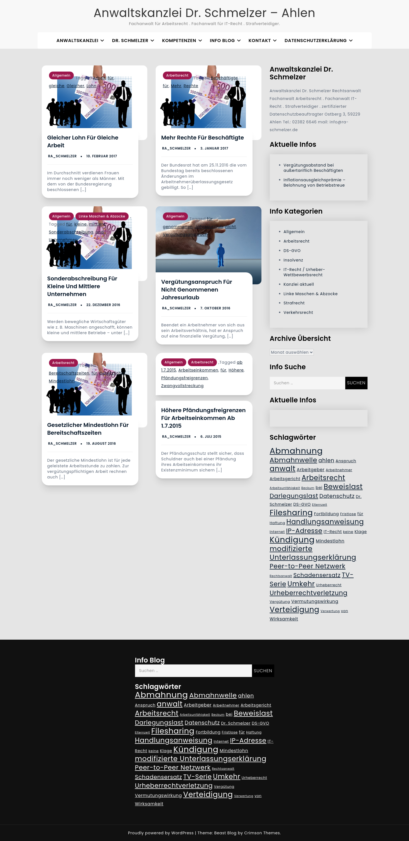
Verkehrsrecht (298, 312)
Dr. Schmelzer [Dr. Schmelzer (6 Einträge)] (236, 723)
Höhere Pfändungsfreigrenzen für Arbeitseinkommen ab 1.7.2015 (203, 418)
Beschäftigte (224, 78)
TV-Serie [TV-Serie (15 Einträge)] (197, 776)
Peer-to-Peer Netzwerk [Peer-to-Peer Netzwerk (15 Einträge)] (308, 566)
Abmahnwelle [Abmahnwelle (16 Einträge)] (293, 459)
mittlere (97, 224)
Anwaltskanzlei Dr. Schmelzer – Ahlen (204, 13)
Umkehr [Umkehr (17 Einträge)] (301, 584)
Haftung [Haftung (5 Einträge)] (277, 522)
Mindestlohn (62, 381)
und (99, 232)
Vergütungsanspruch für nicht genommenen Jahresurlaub (196, 289)
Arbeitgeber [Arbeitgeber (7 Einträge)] (311, 470)
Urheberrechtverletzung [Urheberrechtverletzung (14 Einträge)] (309, 592)
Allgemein (61, 75)
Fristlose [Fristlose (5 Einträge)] (348, 514)
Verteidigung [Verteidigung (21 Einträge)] (295, 609)
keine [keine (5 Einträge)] (348, 531)
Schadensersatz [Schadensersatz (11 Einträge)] (317, 575)
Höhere (236, 370)
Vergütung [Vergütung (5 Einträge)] (280, 601)
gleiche (57, 86)
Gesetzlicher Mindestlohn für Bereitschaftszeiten (88, 429)
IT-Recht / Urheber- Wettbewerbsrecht (304, 272)
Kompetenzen (179, 40)
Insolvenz (293, 260)
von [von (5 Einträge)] (344, 610)
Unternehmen (63, 240)
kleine (80, 224)
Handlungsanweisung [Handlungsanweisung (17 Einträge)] (325, 522)
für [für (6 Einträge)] (360, 514)
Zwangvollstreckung (182, 385)
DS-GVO (292, 250)
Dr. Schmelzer (130, 40)
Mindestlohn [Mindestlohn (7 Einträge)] (330, 541)
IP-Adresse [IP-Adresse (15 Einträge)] (304, 530)
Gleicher (75, 86)
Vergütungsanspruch (185, 234)
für (111, 78)
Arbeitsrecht (177, 75)
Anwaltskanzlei (78, 40)
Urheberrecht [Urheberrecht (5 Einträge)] (329, 585)
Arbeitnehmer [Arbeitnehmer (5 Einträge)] (339, 470)
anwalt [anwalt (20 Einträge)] (283, 469)
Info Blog (222, 40)
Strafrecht (294, 303)
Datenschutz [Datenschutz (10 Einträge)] (336, 496)
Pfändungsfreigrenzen (184, 378)
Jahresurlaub (209, 226)
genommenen (178, 226)
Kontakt (260, 40)
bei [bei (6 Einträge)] (319, 487)
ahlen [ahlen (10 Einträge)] (326, 460)
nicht (230, 226)
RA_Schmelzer (62, 156)
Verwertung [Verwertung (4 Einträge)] (330, 611)
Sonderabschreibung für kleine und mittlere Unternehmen (82, 286)
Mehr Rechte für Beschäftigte (202, 137)
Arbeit (99, 78)
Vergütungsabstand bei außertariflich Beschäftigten (313, 167)
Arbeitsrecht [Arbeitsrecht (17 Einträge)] (323, 478)
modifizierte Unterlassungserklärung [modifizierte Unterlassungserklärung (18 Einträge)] (313, 553)
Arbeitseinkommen (198, 370)
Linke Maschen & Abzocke (102, 216)
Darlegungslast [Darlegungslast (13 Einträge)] (294, 496)
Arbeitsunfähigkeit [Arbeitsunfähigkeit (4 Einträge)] (285, 488)
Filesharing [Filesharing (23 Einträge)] (291, 512)
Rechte (190, 86)
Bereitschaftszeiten (69, 373)
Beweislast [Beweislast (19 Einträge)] (343, 486)
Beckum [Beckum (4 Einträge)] (307, 488)
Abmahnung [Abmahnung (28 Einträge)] (296, 450)
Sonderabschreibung (71, 232)
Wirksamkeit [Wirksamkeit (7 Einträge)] (284, 619)
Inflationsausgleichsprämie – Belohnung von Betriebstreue (315, 182)
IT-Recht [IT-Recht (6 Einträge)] (333, 531)
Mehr (176, 86)
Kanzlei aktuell (299, 284)
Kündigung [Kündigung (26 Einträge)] (292, 539)
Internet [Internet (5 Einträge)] (277, 531)
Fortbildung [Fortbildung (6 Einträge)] (326, 514)
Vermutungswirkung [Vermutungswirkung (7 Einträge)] (314, 601)
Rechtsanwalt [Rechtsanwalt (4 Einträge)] (281, 576)
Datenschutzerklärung (316, 40)
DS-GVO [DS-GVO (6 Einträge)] (302, 504)
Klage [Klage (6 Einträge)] (361, 531)
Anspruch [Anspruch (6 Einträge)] (345, 461)
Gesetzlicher (113, 373)
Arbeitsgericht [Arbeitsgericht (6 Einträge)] (285, 478)
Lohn (92, 86)
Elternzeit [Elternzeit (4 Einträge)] (319, 505)
